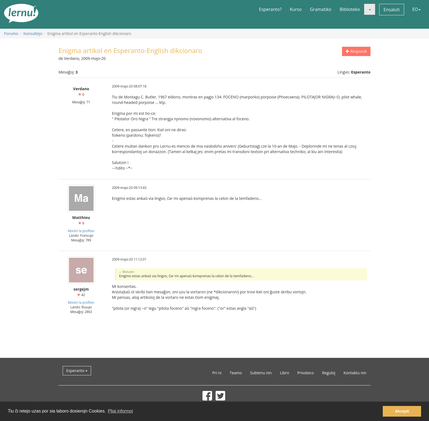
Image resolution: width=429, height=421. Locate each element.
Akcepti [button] (402, 411)
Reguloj (328, 372)
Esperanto (77, 370)
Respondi (356, 51)
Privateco (305, 372)
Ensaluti (392, 10)
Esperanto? (270, 9)
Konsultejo (32, 33)
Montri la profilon (81, 231)
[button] (369, 9)
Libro (284, 372)
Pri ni (216, 372)
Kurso (296, 9)
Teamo (236, 372)
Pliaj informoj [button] (120, 411)
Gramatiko (321, 9)
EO (416, 9)
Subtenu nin (261, 372)
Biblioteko (350, 9)
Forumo (11, 33)
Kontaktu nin (354, 372)
